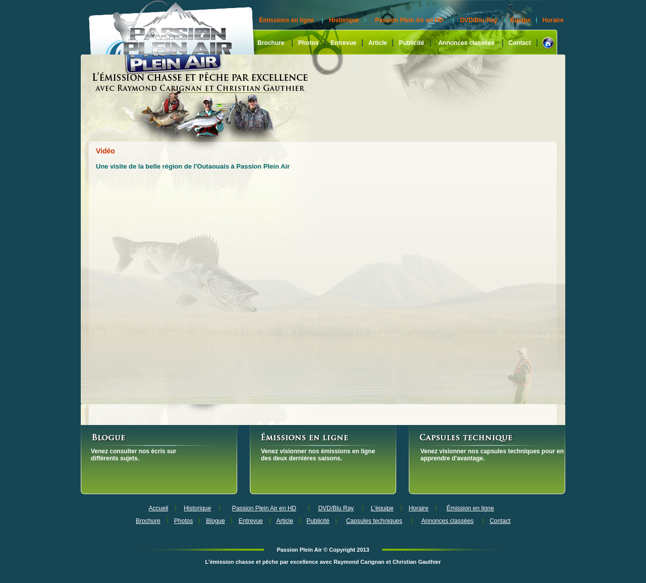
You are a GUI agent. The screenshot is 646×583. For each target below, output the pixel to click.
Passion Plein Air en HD (409, 20)
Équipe (520, 20)
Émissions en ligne (286, 20)
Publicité (411, 42)
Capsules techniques (374, 520)
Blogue (215, 520)
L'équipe (382, 508)
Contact (520, 42)
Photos (308, 42)
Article (377, 42)
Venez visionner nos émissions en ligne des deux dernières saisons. (318, 455)
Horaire (553, 20)
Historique (344, 20)
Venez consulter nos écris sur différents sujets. (133, 455)
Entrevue (343, 42)
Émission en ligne (470, 508)
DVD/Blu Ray (336, 508)
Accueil (159, 508)
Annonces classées (466, 42)
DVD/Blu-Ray (479, 20)
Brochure (270, 42)
